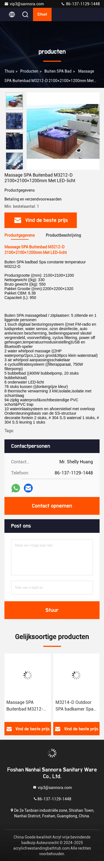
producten (29, 71)
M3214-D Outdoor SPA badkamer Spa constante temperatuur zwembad (74, 706)
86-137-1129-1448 (80, 4)
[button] (16, 167)
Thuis (9, 71)
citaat (42, 14)
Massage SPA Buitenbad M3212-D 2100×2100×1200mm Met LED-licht (27, 706)
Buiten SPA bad (58, 71)
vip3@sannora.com (24, 4)
